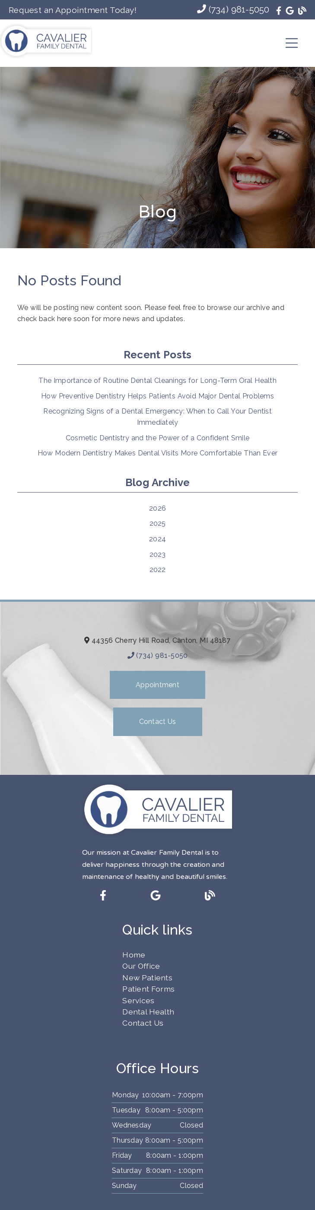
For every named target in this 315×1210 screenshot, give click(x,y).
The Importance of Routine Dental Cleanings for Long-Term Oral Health (157, 380)
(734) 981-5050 (233, 9)
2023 (158, 554)
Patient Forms (148, 988)
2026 (157, 508)
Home (133, 954)
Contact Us (142, 1022)
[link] (278, 11)
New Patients (147, 977)
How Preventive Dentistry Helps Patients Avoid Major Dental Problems (157, 396)
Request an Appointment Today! (73, 10)
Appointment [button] (157, 685)
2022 (158, 570)
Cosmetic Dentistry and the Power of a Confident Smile (157, 438)
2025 (158, 523)
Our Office (141, 965)
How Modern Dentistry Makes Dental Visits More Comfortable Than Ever (157, 453)
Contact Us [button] (157, 721)
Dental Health (148, 1011)
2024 (157, 539)
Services (138, 1000)
